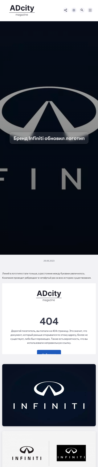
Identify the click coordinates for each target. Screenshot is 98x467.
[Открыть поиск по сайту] (82, 10)
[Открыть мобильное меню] (90, 10)
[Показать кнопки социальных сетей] (66, 10)
